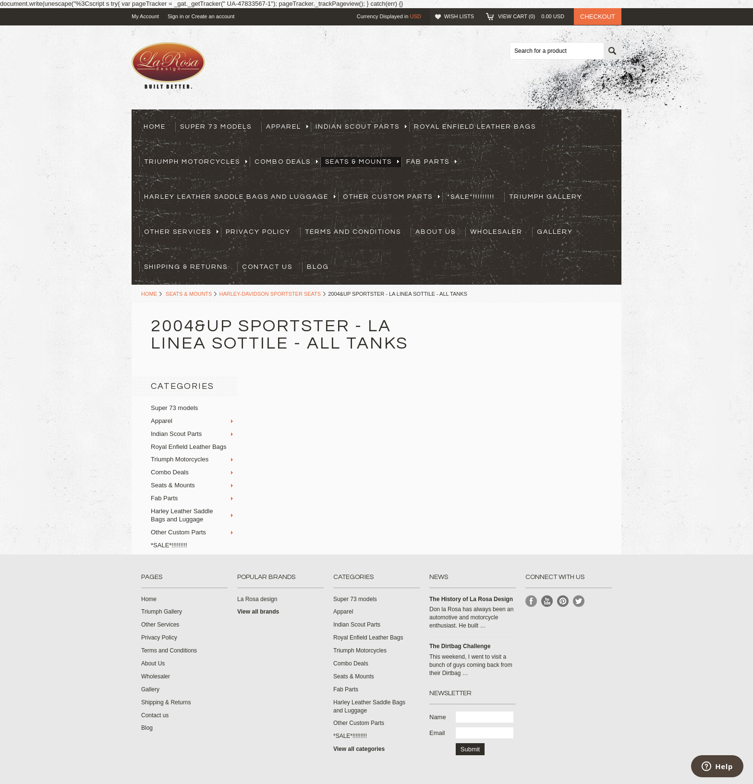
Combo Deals (286, 161)
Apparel (287, 126)
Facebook (531, 601)
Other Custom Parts (391, 196)
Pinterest (563, 601)
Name (437, 717)
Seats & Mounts (362, 161)
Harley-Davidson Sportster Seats (270, 294)
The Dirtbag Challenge (459, 646)
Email (437, 732)
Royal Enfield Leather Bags (475, 126)
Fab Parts (431, 161)
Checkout (597, 16)
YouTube (547, 601)
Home (149, 294)
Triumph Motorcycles (195, 161)
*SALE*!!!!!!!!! (471, 196)
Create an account (212, 16)
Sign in (176, 16)
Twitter (579, 601)
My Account (145, 16)
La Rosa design (257, 599)
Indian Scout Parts (361, 126)
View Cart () (531, 16)
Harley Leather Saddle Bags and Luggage (240, 196)
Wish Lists (459, 16)
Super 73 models (216, 126)
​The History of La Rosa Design (471, 599)
